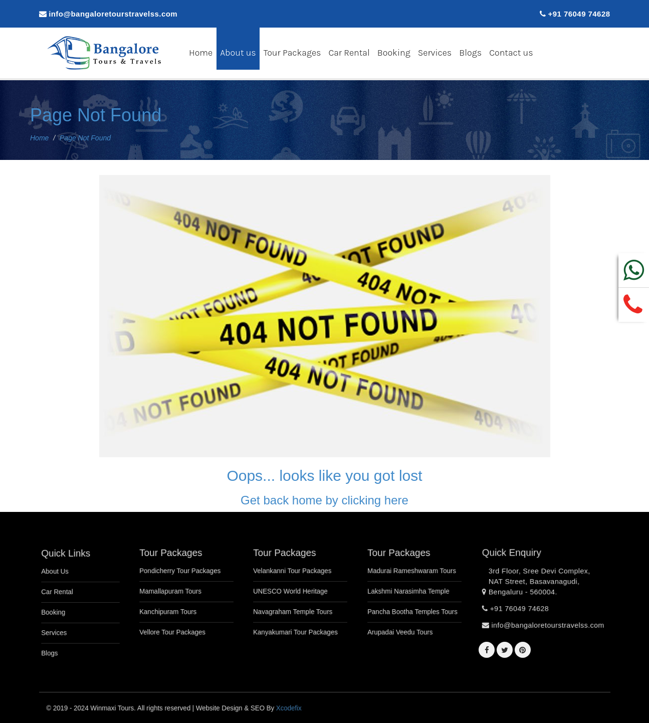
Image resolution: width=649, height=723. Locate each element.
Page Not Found (95, 115)
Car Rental (348, 52)
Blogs (470, 52)
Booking (393, 52)
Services (435, 52)
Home (200, 52)
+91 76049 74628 (579, 14)
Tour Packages (292, 52)
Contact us (511, 52)
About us (238, 52)
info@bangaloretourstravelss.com (113, 14)
